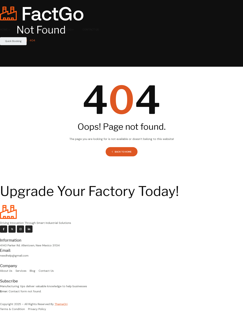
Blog (68, 29)
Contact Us (91, 29)
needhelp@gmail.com (14, 256)
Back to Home (121, 151)
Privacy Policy (37, 309)
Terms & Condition (12, 309)
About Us (6, 271)
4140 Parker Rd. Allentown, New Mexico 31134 (30, 245)
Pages (23, 29)
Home (4, 29)
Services (21, 271)
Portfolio (45, 29)
